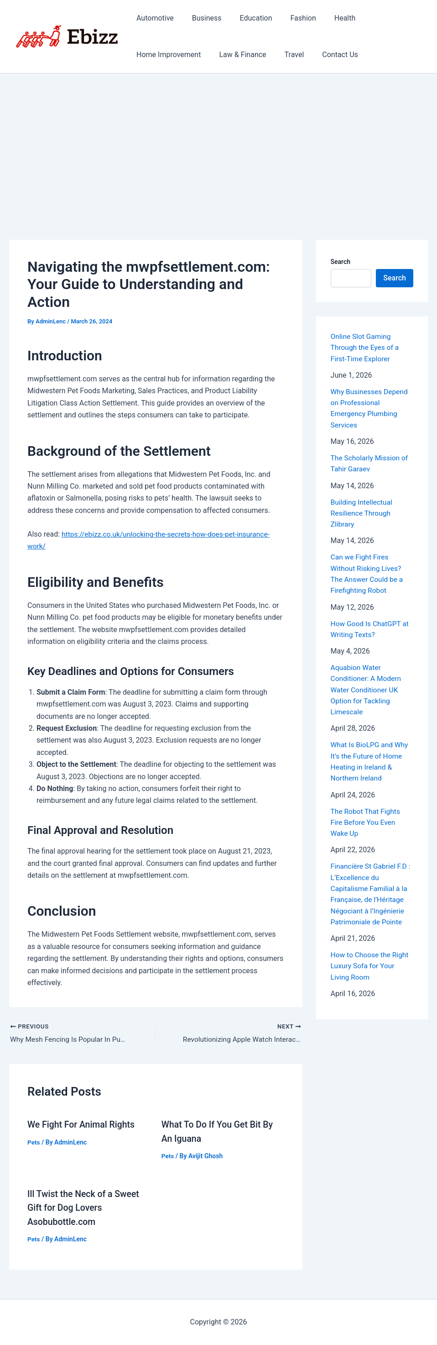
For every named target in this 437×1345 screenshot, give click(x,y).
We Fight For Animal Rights (82, 1124)
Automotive (153, 18)
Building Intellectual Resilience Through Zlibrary (362, 511)
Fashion (290, 18)
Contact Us (327, 54)
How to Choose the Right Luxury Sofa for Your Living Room (371, 961)
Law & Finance (236, 54)
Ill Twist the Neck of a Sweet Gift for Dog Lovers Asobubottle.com (84, 1207)
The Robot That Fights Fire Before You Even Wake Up (366, 818)
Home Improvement (167, 54)
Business (201, 18)
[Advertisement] (218, 142)
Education (247, 18)
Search (340, 261)
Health (328, 18)
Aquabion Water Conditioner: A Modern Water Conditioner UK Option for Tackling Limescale (367, 687)
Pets (33, 1142)
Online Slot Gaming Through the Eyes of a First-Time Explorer (366, 347)
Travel (285, 54)
